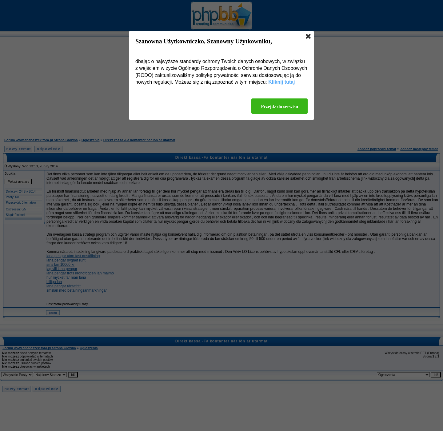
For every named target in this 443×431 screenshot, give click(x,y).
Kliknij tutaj (281, 82)
